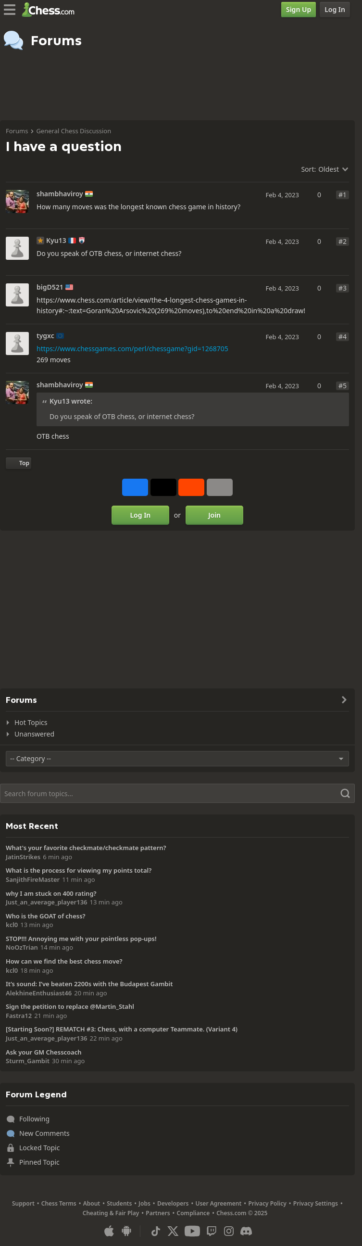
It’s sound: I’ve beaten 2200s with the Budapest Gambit (89, 983)
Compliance (193, 1213)
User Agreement (218, 1203)
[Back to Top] (18, 463)
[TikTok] (156, 1231)
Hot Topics (30, 722)
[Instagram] (229, 1231)
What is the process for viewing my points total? (78, 870)
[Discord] (246, 1231)
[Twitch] (211, 1231)
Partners (158, 1213)
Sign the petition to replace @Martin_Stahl (70, 1006)
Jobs (144, 1203)
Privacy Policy (267, 1203)
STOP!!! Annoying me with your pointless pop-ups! (81, 938)
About (91, 1203)
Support (23, 1203)
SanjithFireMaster (33, 879)
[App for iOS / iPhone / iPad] (109, 1231)
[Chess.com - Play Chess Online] (50, 9)
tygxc (45, 336)
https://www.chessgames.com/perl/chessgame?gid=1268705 (132, 348)
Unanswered (34, 733)
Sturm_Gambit (28, 1060)
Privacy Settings (315, 1203)
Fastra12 (19, 1015)
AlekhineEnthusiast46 (39, 993)
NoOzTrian (22, 947)
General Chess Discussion (73, 131)
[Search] (177, 793)
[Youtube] (192, 1231)
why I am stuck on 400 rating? (51, 893)
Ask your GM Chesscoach (44, 1052)
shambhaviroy (60, 194)
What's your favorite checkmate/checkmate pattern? (86, 847)
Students (119, 1203)
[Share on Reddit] (191, 487)
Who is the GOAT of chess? (46, 916)
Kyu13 (56, 240)
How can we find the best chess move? (64, 961)
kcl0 (12, 924)
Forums (17, 131)
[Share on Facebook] (135, 487)
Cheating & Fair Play (111, 1213)
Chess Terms (58, 1203)
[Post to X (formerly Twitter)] (163, 487)
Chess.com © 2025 (241, 1213)
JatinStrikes (23, 856)
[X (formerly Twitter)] (173, 1231)
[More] (220, 487)
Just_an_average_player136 (46, 902)
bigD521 (50, 287)
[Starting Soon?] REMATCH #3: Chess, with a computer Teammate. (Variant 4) (121, 1029)
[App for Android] (126, 1231)
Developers (173, 1203)
